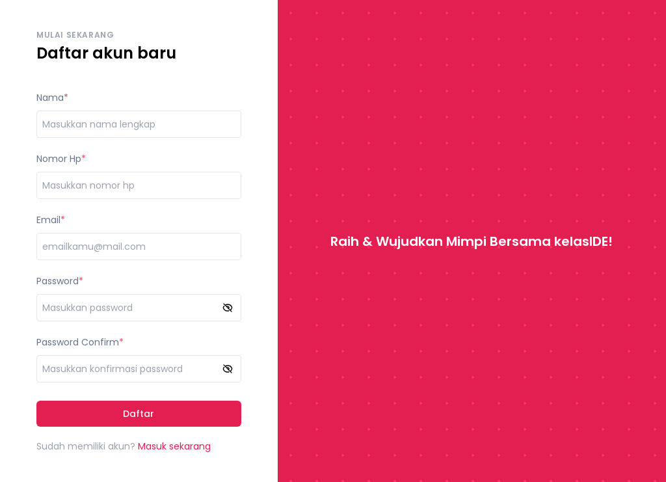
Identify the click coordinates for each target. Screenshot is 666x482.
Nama (50, 97)
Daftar (138, 413)
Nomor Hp (58, 158)
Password (57, 281)
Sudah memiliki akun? (123, 446)
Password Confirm (77, 342)
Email (48, 219)
